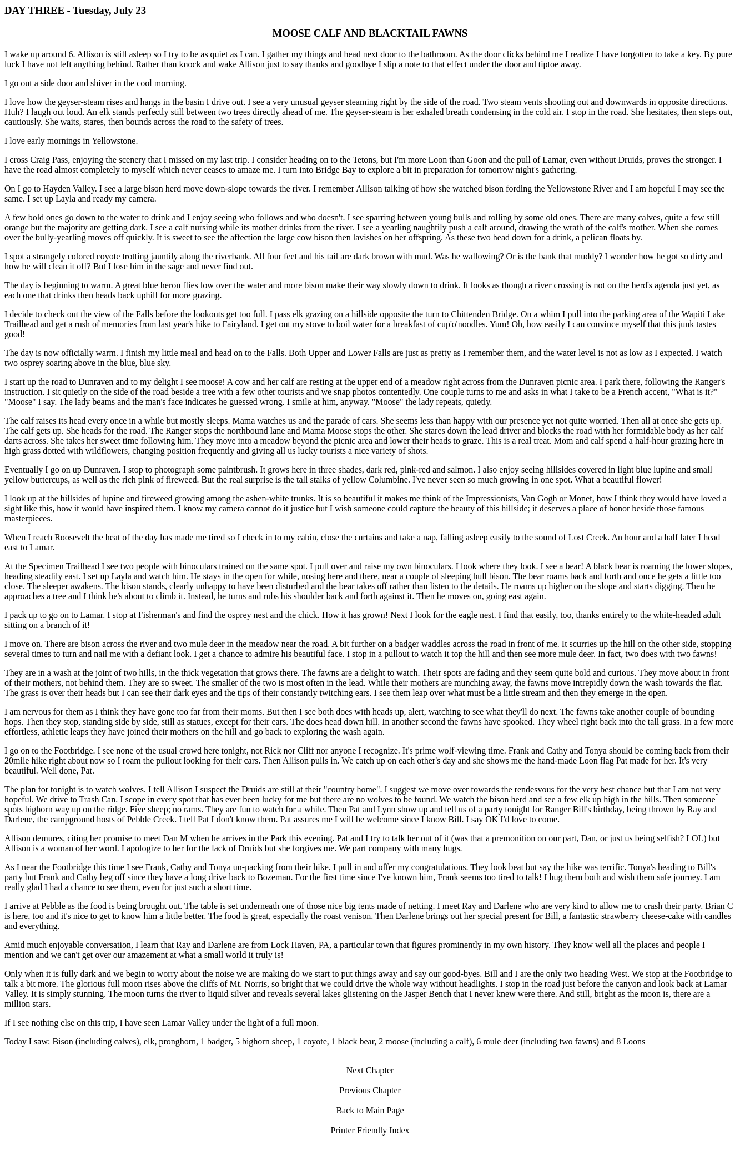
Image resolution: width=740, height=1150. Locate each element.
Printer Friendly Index (369, 1130)
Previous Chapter (370, 1090)
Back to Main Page (370, 1110)
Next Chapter (370, 1070)
